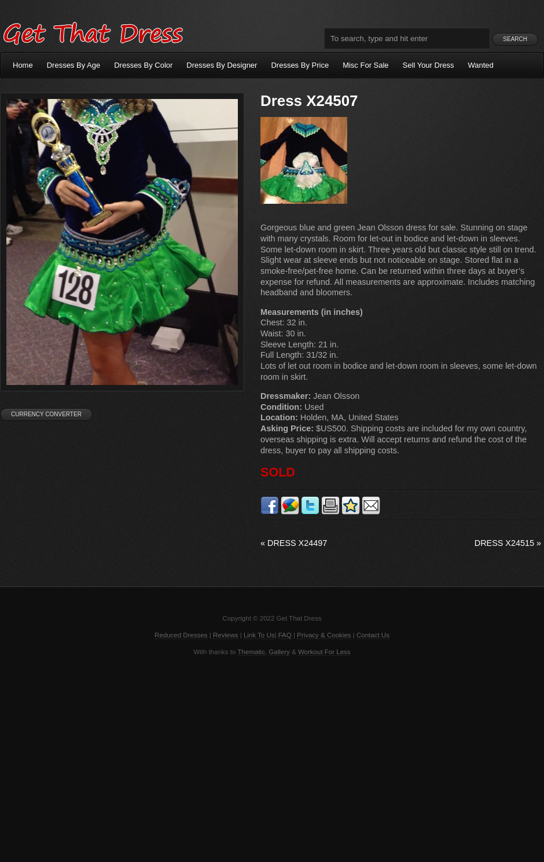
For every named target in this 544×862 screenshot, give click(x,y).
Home (23, 65)
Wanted (481, 65)
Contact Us (372, 635)
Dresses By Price (300, 65)
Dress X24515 (508, 543)
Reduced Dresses (181, 635)
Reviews (225, 635)
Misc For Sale (365, 65)
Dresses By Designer (221, 65)
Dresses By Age (74, 65)
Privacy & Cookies (324, 635)
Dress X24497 (293, 543)
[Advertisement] (272, 758)
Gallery (279, 651)
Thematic (251, 651)
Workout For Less (324, 651)
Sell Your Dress (428, 65)
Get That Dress (92, 31)
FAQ (285, 635)
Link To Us (259, 635)
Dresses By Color (143, 65)
